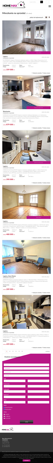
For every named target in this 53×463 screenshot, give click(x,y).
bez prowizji (7, 418)
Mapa (49, 17)
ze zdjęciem (7, 416)
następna (48, 351)
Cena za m (6, 394)
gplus (50, 2)
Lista (46, 17)
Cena (5, 378)
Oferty (5, 412)
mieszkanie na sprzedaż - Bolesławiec (26, 102)
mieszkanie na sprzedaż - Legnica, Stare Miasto (26, 267)
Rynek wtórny (7, 409)
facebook (47, 2)
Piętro (5, 399)
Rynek (5, 405)
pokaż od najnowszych (36, 17)
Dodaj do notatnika (37, 73)
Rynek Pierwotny (8, 407)
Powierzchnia (6, 383)
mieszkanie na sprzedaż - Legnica (26, 47)
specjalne (6, 414)
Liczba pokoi (6, 389)
